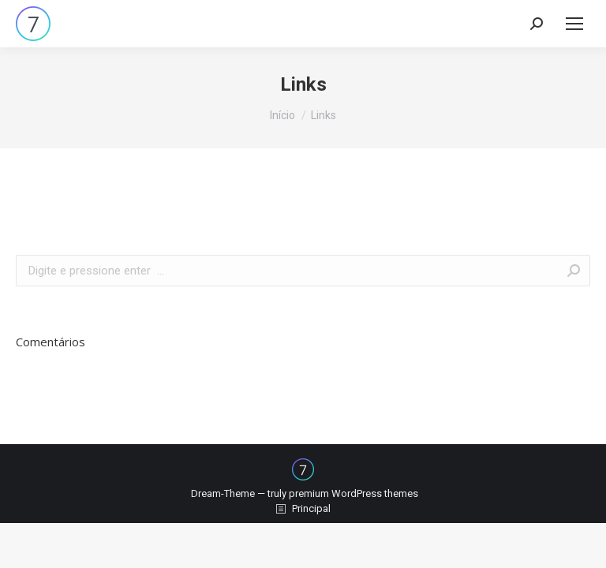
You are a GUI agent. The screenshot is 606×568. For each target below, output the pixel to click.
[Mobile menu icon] (574, 23)
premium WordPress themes (353, 493)
